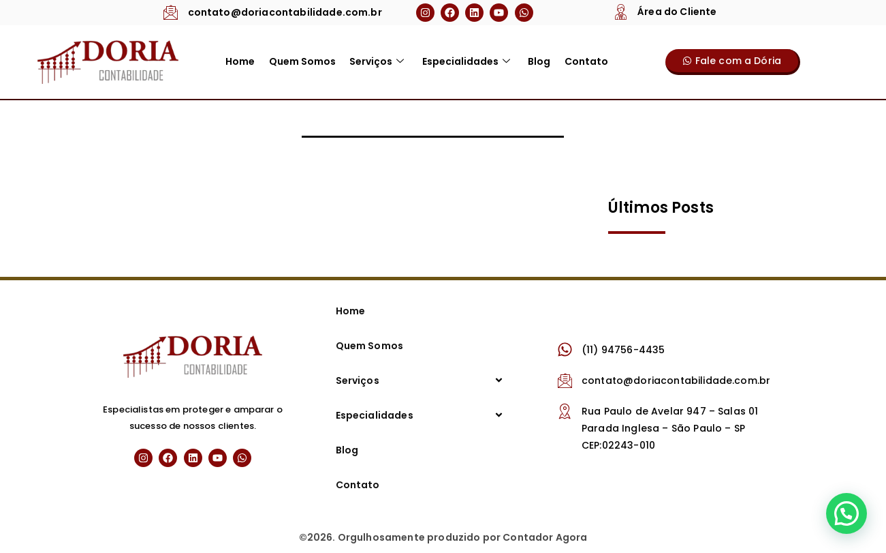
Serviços (376, 61)
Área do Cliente (676, 11)
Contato (585, 61)
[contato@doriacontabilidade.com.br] (171, 12)
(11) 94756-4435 (623, 350)
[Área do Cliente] (621, 11)
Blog (538, 61)
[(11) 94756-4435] (565, 349)
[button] (846, 513)
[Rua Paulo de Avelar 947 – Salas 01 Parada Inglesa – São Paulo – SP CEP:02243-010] (565, 411)
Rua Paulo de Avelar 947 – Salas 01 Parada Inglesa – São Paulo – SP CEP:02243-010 (670, 428)
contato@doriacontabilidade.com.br (285, 12)
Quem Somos (302, 61)
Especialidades (465, 61)
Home (240, 61)
